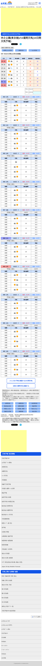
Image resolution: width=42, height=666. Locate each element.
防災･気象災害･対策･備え (9, 576)
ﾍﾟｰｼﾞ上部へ (37, 616)
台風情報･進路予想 (7, 536)
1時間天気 (7, 403)
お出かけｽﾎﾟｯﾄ (4, 416)
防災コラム (34, 408)
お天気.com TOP (5, 621)
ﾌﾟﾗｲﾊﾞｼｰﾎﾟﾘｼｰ (5, 649)
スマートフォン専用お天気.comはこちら (32, 3)
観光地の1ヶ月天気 (7, 514)
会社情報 (3, 658)
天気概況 (4, 480)
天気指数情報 (5, 519)
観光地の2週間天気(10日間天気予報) (24, 414)
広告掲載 (3, 637)
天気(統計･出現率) (7, 549)
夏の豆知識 (5, 593)
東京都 (12, 416)
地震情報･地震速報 (7, 540)
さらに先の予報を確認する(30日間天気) (21, 380)
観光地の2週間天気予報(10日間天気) (25, 7)
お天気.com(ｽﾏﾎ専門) (6, 625)
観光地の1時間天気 (7, 506)
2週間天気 (21, 50)
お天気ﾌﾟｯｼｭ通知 (7, 462)
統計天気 (34, 411)
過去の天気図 (5, 553)
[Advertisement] (21, 20)
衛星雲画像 (5, 545)
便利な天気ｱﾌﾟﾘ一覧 (7, 606)
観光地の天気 (7, 406)
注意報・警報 (21, 408)
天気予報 (11, 414)
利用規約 (3, 641)
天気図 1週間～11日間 (8, 488)
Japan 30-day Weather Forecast (11, 566)
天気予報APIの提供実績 (8, 610)
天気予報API (4, 633)
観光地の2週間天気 (7, 510)
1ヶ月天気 (34, 50)
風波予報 (34, 406)
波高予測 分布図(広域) (8, 501)
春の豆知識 (5, 589)
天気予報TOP (11, 7)
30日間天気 (34, 403)
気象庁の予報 (7, 411)
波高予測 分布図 (6, 497)
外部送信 (3, 654)
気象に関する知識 (7, 580)
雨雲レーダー (7, 408)
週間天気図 (21, 406)
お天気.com (6, 3)
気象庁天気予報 (6, 484)
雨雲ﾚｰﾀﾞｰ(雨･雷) (7, 523)
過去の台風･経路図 (7, 558)
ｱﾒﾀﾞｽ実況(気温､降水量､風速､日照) (12, 562)
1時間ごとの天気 (7, 50)
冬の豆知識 (5, 602)
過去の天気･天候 (6, 584)
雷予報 (4, 527)
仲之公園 (38, 7)
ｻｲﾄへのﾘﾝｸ (4, 645)
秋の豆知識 (5, 597)
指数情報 (21, 411)
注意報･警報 (5, 532)
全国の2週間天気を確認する (21, 386)
